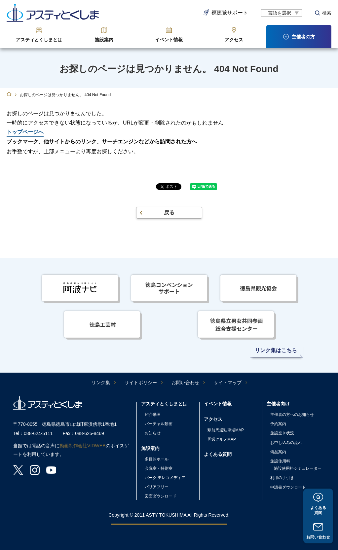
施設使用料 (280, 461)
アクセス (234, 39)
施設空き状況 (282, 433)
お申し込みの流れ (286, 442)
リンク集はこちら (276, 350)
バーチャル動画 (158, 424)
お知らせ (153, 433)
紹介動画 (153, 414)
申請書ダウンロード (288, 487)
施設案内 (104, 39)
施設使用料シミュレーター (297, 468)
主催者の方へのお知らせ (292, 414)
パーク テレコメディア (165, 477)
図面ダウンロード (160, 496)
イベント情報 (169, 39)
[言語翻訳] (281, 13)
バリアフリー (157, 487)
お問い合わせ (318, 537)
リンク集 (101, 382)
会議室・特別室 (158, 468)
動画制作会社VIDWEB (82, 445)
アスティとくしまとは (39, 39)
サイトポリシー (141, 382)
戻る (169, 212)
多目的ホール (157, 459)
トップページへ (25, 132)
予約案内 (278, 424)
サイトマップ (228, 382)
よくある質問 (318, 510)
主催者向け (278, 403)
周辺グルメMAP (221, 439)
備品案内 (278, 452)
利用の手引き (282, 477)
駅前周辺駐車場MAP (225, 430)
